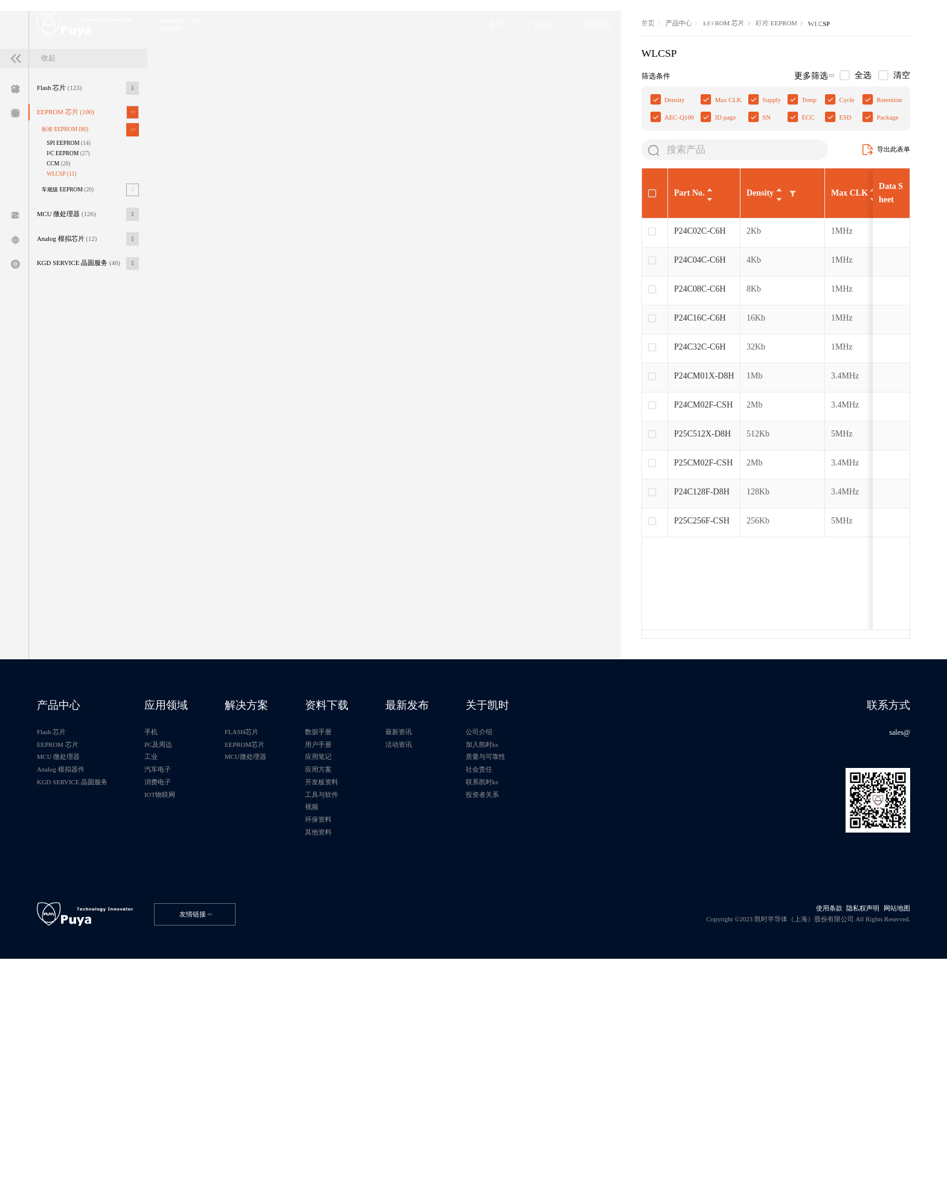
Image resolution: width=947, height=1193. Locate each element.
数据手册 (379, 913)
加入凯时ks (573, 928)
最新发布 (484, 881)
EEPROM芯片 (292, 928)
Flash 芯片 (71, 193)
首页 (210, 162)
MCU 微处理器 (79, 345)
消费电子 (189, 976)
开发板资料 (383, 976)
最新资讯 (474, 913)
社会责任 (569, 960)
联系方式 (877, 881)
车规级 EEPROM (81, 316)
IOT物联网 (191, 992)
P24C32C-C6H (261, 508)
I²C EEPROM (82, 273)
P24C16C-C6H (261, 479)
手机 (181, 913)
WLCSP (74, 297)
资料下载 (389, 881)
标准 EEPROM (78, 244)
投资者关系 (573, 992)
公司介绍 (569, 913)
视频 (371, 1007)
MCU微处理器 (293, 944)
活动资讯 (474, 928)
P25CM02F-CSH (264, 624)
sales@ (889, 913)
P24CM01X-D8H (265, 537)
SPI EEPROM (82, 260)
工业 (181, 944)
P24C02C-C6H (261, 392)
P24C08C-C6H (261, 450)
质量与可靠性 (577, 944)
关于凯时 (579, 881)
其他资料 (379, 1039)
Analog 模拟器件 (73, 960)
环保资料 (379, 1023)
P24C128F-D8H (263, 653)
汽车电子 (189, 960)
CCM (70, 285)
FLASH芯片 (289, 913)
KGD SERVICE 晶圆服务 (94, 404)
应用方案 (379, 960)
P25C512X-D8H (263, 595)
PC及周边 (190, 928)
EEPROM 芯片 (78, 223)
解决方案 (294, 881)
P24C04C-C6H (261, 421)
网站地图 (887, 1131)
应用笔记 (379, 944)
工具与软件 (383, 992)
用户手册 (379, 928)
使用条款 (806, 1131)
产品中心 (246, 162)
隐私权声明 (846, 1131)
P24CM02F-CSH (264, 566)
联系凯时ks (573, 976)
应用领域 (198, 881)
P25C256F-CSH (263, 682)
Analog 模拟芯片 (80, 375)
